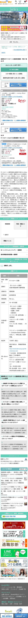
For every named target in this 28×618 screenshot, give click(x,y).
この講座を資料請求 (20, 120)
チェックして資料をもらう (9, 141)
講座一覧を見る (14, 42)
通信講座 (19, 587)
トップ (3, 587)
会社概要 (5, 598)
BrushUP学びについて (17, 594)
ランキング (14, 589)
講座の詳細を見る (8, 120)
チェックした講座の (17, 84)
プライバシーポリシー (7, 596)
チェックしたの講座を (21, 615)
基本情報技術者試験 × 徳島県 (9, 254)
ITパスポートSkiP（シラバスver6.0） (12, 96)
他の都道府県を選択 (19, 49)
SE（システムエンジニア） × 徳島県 (11, 250)
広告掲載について (21, 596)
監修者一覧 (22, 589)
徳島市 (3, 52)
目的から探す (5, 589)
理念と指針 (4, 604)
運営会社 (12, 598)
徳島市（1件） (8, 265)
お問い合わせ (5, 594)
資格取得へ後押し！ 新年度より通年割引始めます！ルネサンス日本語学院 (14, 474)
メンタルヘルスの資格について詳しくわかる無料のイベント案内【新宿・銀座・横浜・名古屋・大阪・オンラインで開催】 (14, 491)
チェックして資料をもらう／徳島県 (12, 90)
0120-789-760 (9, 516)
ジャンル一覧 (11, 587)
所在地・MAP (18, 604)
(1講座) (14, 69)
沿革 (11, 604)
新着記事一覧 (23, 469)
